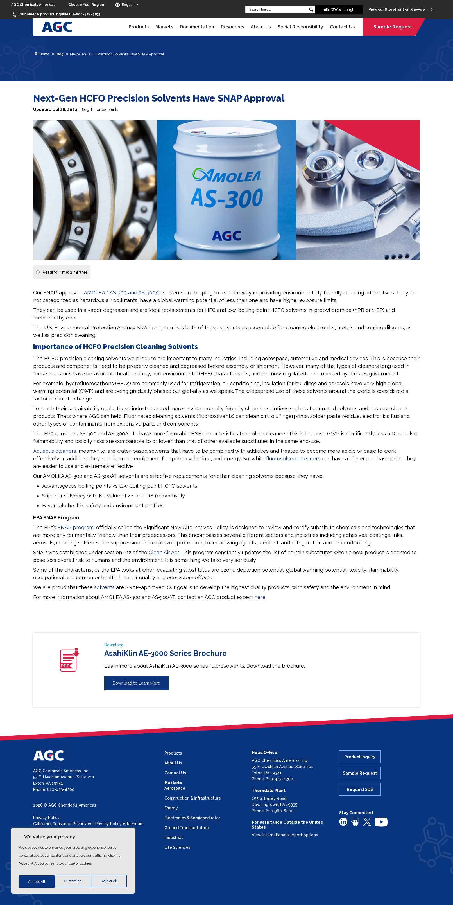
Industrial (173, 837)
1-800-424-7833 (55, 15)
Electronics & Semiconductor (192, 818)
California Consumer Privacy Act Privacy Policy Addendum (88, 823)
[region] (73, 862)
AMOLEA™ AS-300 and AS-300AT (123, 293)
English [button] (125, 5)
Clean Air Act (164, 552)
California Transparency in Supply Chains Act (75, 830)
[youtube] (381, 821)
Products (139, 27)
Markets (164, 27)
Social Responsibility (300, 27)
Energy (171, 808)
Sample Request (392, 27)
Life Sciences (177, 847)
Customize (36, 881)
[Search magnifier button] (301, 9)
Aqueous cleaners (54, 451)
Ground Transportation (186, 827)
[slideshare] (355, 821)
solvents (104, 587)
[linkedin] (343, 821)
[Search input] (267, 9)
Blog (84, 109)
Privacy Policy (46, 817)
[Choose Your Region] (86, 5)
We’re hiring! (331, 10)
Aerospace (174, 788)
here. (260, 597)
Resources (232, 27)
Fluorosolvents (104, 109)
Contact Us (342, 27)
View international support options (285, 835)
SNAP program (76, 527)
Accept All (110, 881)
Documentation (197, 27)
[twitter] (367, 821)
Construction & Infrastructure (192, 798)
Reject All (73, 881)
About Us (261, 27)
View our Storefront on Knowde (401, 10)
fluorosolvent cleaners (293, 458)
